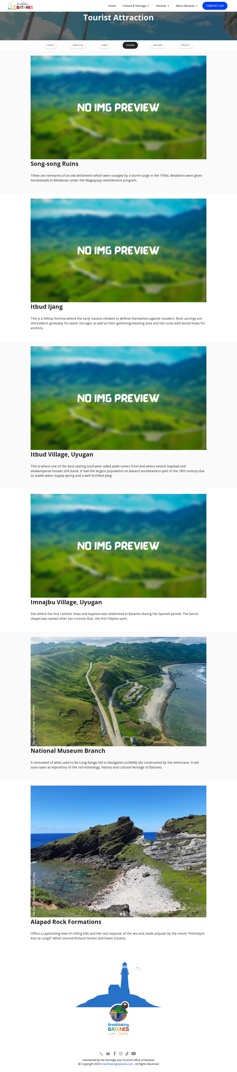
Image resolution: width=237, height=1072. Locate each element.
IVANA (105, 46)
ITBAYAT (184, 46)
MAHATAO (78, 46)
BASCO (51, 46)
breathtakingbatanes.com (117, 1065)
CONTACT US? (215, 6)
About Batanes (185, 6)
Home (112, 6)
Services (161, 6)
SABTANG (156, 46)
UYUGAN (129, 46)
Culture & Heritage (134, 6)
